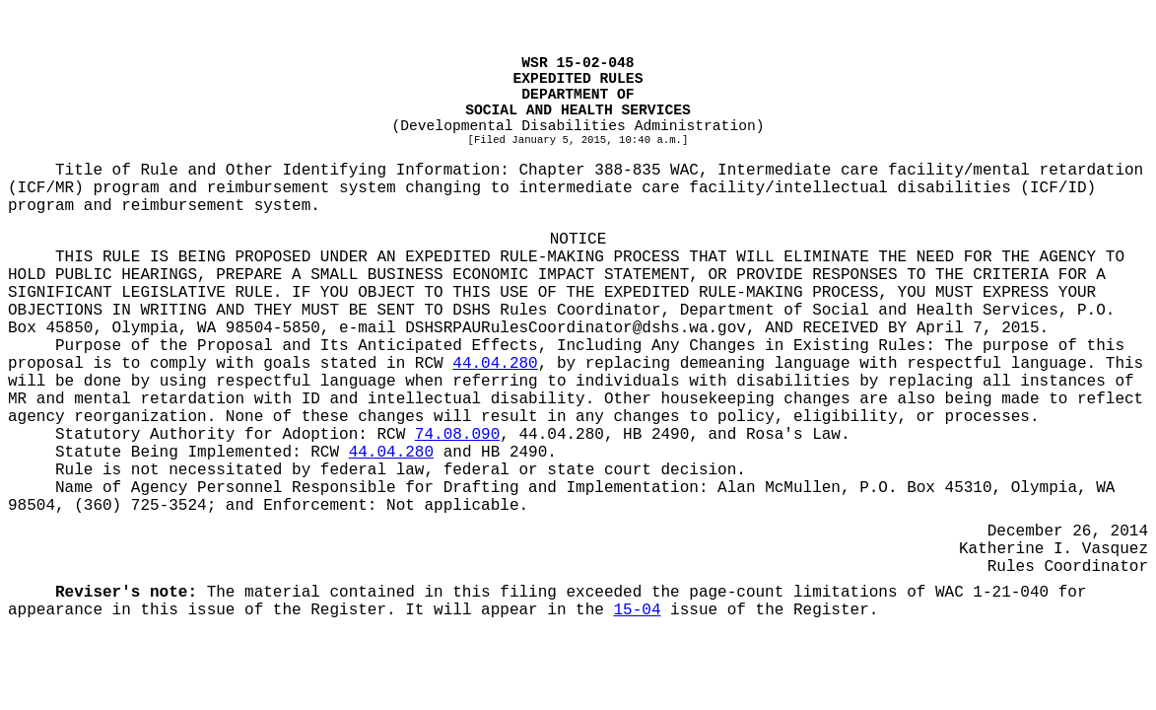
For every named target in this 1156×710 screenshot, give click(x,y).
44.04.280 (494, 364)
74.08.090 (457, 435)
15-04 (637, 610)
